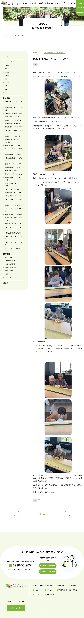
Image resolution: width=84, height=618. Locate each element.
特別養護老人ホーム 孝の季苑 (13, 192)
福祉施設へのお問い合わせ (47, 565)
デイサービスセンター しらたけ (13, 243)
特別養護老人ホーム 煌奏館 (13, 145)
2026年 (7, 65)
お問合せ (80, 3)
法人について (27, 3)
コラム (73, 3)
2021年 (7, 82)
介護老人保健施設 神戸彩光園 (13, 233)
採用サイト (80, 9)
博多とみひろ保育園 (10, 267)
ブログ (65, 3)
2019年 (7, 89)
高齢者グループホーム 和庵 (13, 164)
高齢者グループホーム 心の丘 (13, 174)
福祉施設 (34, 3)
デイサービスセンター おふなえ (13, 103)
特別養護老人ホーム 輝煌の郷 (13, 214)
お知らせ (57, 3)
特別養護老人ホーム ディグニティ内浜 (13, 141)
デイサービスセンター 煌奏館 (13, 113)
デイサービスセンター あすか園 (13, 228)
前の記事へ (17, 514)
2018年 (7, 92)
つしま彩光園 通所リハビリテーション (13, 219)
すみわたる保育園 (10, 264)
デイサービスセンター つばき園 (13, 238)
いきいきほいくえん (10, 277)
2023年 (7, 75)
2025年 (7, 69)
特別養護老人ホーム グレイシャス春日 (13, 179)
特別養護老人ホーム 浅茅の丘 (13, 120)
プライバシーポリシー (19, 601)
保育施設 (41, 3)
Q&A (52, 3)
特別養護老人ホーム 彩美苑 (13, 154)
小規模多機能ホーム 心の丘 (13, 196)
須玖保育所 (8, 274)
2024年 (7, 72)
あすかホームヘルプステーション (13, 131)
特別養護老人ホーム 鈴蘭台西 (13, 205)
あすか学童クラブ (10, 260)
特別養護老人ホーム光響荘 (12, 136)
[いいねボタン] (35, 64)
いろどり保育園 (9, 270)
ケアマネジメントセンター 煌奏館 (14, 210)
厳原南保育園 (8, 257)
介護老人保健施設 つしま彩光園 (13, 159)
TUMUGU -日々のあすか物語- (66, 590)
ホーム (5, 35)
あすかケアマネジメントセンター (13, 200)
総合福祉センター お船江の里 (13, 248)
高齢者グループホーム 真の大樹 (13, 150)
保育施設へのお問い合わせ (47, 571)
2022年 (7, 79)
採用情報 (47, 3)
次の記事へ (67, 514)
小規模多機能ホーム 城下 (12, 189)
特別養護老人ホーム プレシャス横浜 (13, 109)
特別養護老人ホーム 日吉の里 (13, 127)
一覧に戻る (42, 514)
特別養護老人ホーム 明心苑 (12, 123)
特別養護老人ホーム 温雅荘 (12, 116)
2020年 (7, 85)
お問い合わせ (50, 594)
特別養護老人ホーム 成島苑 (13, 167)
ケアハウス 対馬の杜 (11, 170)
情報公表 (9, 601)
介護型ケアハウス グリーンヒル (14, 223)
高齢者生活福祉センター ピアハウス (13, 185)
